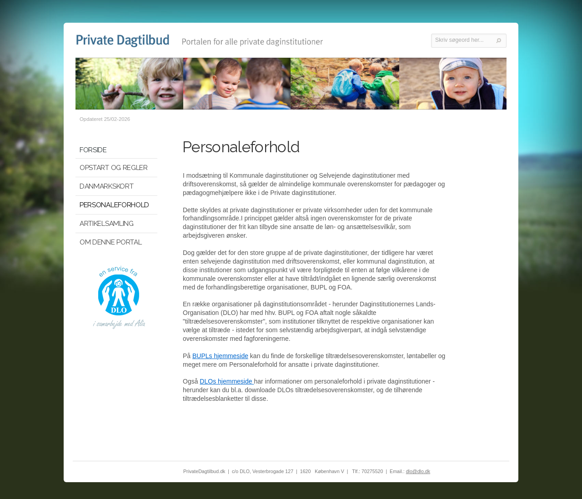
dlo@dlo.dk (418, 471)
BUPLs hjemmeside (220, 355)
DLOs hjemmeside (227, 381)
